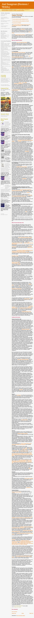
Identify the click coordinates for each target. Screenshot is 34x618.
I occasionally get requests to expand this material (21, 252)
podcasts (13, 539)
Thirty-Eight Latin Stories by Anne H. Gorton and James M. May (6, 57)
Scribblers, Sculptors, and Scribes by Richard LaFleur (5, 44)
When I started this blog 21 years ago (18, 52)
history (32, 297)
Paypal (13, 32)
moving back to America (18, 83)
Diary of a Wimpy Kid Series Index (7, 149)
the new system (14, 263)
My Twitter (2, 213)
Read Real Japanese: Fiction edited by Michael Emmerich (5, 59)
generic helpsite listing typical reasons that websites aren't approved (22, 444)
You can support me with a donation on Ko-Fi (20, 19)
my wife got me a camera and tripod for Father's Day (22, 195)
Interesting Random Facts (26, 311)
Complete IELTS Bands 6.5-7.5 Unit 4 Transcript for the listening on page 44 (7, 178)
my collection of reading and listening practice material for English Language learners (22, 251)
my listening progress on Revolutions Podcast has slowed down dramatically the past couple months (22, 541)
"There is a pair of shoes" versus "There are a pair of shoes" (5, 198)
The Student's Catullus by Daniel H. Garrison (5, 55)
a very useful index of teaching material (25, 237)
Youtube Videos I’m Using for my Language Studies (5, 78)
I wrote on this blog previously (21, 166)
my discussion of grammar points (20, 242)
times (23, 82)
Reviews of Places (4, 38)
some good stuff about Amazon (22, 359)
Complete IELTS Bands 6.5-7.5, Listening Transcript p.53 (7, 133)
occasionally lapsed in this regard (25, 307)
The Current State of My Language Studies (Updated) (5, 85)
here (26, 448)
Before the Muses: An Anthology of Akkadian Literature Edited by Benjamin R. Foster (5, 49)
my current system (24, 419)
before (26, 82)
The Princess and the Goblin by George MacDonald (5, 82)
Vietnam (28, 192)
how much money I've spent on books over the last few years (21, 190)
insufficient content (15, 450)
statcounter (27, 151)
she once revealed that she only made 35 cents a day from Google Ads (22, 462)
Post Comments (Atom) (21, 615)
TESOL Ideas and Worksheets (4, 15)
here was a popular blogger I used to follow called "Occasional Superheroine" (22, 460)
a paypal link (28, 487)
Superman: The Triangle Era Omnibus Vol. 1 (5, 62)
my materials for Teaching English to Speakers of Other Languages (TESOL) (16, 10)
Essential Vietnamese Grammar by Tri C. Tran (4, 52)
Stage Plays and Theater (5, 36)
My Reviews (4, 31)
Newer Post (14, 613)
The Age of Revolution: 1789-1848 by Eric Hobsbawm (5, 80)
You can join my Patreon (16, 22)
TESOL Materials (5, 13)
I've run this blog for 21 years (22, 42)
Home (23, 613)
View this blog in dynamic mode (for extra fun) (5, 116)
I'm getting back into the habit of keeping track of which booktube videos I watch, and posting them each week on (22, 543)
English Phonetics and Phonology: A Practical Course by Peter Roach (22, 527)
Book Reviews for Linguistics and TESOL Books (5, 21)
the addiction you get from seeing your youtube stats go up (22, 517)
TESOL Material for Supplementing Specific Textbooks (5, 18)
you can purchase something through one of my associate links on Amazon (21, 25)
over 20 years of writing (29, 478)
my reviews (19, 9)
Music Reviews (3, 37)
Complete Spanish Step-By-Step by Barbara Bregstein (5, 53)
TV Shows (2, 34)
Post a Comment (14, 611)
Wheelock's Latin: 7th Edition (5, 43)
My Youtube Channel (4, 214)
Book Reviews (3, 32)
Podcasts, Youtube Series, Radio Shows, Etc (5, 35)
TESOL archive (30, 247)
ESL (26, 211)
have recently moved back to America (21, 56)
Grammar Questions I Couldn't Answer (4, 26)
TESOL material (14, 307)
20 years (19, 141)
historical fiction (27, 298)
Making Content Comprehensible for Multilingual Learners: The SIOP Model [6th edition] (5, 69)
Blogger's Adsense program (23, 433)
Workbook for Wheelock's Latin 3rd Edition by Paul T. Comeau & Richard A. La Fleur (6, 46)
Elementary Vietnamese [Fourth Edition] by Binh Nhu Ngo (5, 64)
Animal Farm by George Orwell (6, 72)
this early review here (25, 329)
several (20, 82)
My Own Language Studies (5, 28)
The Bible (2, 42)
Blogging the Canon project (16, 288)
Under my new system (16, 262)
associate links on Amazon (20, 34)
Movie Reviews (3, 33)
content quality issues (24, 450)
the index (21, 389)
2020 (29, 468)
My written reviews (15, 255)
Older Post (31, 613)
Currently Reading (6, 41)
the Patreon (23, 29)
